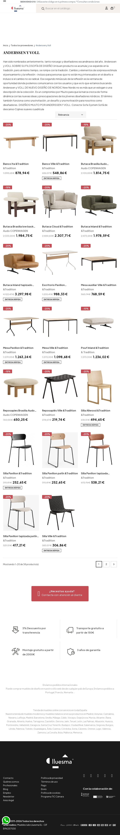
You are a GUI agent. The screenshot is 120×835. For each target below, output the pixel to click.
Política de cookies (50, 792)
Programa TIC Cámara (52, 796)
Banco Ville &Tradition (55, 163)
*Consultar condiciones (88, 1)
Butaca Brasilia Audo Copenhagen (94, 164)
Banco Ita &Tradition (16, 163)
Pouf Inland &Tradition (95, 347)
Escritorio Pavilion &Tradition (53, 285)
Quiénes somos (11, 781)
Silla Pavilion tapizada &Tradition (94, 474)
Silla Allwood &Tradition (95, 410)
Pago (43, 785)
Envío (44, 789)
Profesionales (10, 785)
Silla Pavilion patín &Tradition (60, 473)
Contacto (8, 778)
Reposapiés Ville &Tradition (59, 410)
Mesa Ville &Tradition (55, 347)
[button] (60, 593)
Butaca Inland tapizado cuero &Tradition (17, 285)
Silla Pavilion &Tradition (17, 473)
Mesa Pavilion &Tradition (18, 347)
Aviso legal (8, 800)
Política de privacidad (52, 778)
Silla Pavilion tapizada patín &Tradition (20, 536)
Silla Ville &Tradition (54, 536)
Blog (5, 789)
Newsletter (8, 796)
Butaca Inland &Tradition (96, 226)
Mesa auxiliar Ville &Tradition (98, 285)
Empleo (7, 792)
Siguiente (113, 564)
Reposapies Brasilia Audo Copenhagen (19, 411)
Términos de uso (49, 781)
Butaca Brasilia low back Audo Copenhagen (18, 227)
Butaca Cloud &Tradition (57, 226)
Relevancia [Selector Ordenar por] (70, 114)
